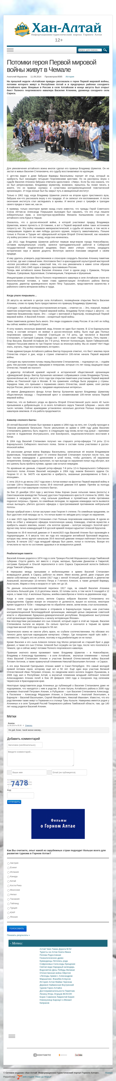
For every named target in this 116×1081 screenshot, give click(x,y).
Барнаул (57, 1000)
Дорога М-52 (65, 949)
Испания (13, 872)
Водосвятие (46, 970)
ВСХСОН (67, 994)
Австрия (12, 863)
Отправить (14, 802)
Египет (12, 867)
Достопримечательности (52, 991)
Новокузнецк (46, 1000)
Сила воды (59, 964)
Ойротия (66, 973)
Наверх (109, 1073)
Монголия (13, 890)
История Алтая (47, 982)
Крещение (70, 964)
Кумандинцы (46, 961)
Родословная (54, 955)
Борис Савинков (48, 997)
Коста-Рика (14, 885)
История (70, 76)
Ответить (28, 725)
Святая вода (46, 967)
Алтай (43, 949)
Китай (11, 881)
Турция (12, 908)
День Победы (59, 970)
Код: (9, 790)
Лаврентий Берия (65, 997)
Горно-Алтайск (54, 988)
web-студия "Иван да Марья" (34, 1077)
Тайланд (13, 903)
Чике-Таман (52, 949)
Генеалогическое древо (51, 958)
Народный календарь (64, 967)
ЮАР (11, 912)
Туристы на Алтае (49, 952)
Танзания (13, 899)
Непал (12, 894)
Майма (59, 982)
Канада (12, 876)
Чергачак (67, 982)
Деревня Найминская (51, 985)
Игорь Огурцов (55, 994)
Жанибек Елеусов (62, 979)
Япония (12, 917)
